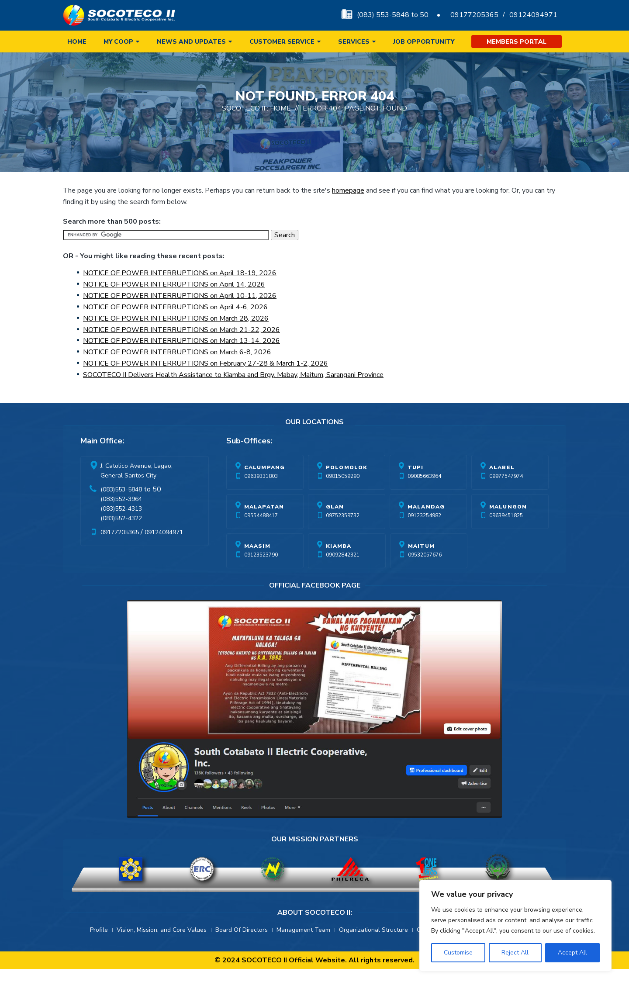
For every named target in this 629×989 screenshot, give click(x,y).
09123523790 (261, 574)
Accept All (572, 952)
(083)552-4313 (121, 529)
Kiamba (338, 566)
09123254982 (424, 535)
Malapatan (264, 526)
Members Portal (516, 42)
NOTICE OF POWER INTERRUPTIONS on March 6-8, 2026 (177, 372)
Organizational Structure (373, 950)
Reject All (515, 952)
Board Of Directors (241, 950)
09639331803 (261, 496)
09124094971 (533, 15)
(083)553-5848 (121, 509)
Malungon (508, 526)
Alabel (502, 487)
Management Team (303, 950)
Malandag (426, 526)
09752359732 (342, 535)
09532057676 (425, 574)
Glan (335, 526)
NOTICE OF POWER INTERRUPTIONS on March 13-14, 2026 (181, 361)
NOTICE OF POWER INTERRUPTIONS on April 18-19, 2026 (179, 293)
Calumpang (264, 487)
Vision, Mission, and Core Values (162, 950)
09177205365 (474, 15)
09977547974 (506, 496)
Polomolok (347, 487)
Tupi (416, 487)
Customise (458, 952)
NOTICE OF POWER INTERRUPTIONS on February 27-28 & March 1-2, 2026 (205, 383)
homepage (348, 210)
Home (76, 42)
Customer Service (281, 42)
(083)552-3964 (121, 519)
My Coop (118, 42)
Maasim (257, 566)
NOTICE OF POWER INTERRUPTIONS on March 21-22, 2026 (181, 350)
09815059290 (342, 496)
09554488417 (261, 535)
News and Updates (191, 42)
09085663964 (424, 496)
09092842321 (342, 574)
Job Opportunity (423, 42)
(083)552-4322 (121, 538)
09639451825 (506, 535)
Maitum (421, 566)
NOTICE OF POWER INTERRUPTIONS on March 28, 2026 (176, 338)
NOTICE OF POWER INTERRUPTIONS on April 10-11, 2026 (179, 316)
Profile (99, 950)
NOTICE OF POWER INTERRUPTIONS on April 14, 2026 (174, 304)
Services (354, 42)
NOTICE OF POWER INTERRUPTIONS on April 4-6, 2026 (175, 327)
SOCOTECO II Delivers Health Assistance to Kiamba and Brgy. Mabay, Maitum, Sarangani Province (233, 395)
